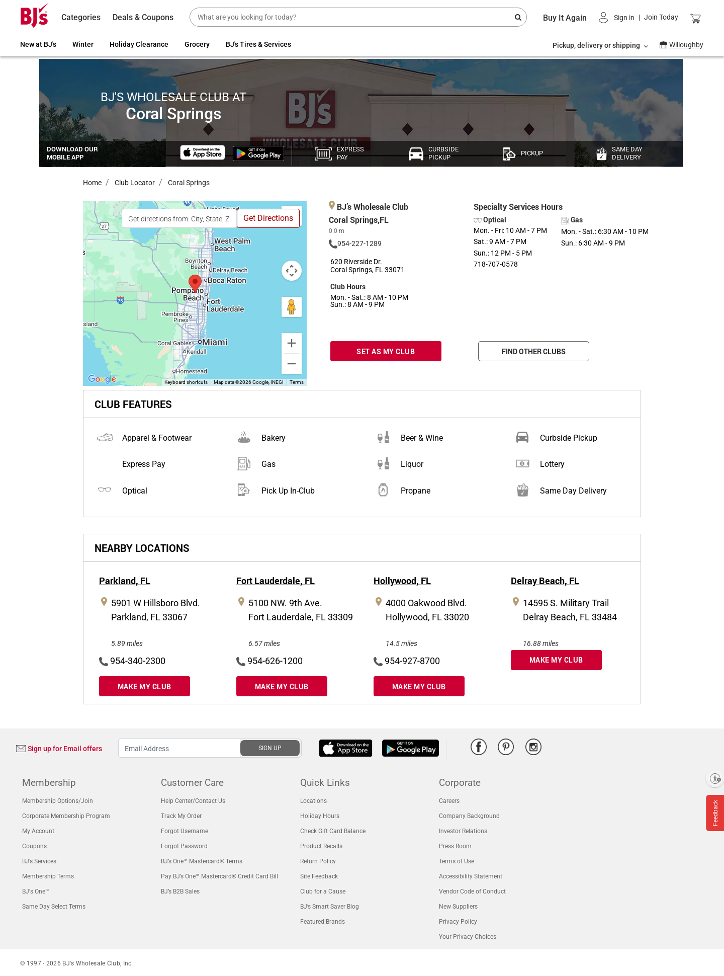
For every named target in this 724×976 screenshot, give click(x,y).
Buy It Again (565, 18)
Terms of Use (456, 861)
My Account (38, 831)
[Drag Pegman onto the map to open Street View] (292, 307)
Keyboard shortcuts (186, 382)
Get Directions (268, 218)
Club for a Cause (322, 891)
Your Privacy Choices (467, 936)
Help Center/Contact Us (193, 800)
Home (92, 183)
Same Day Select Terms (53, 906)
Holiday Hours (319, 816)
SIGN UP (270, 748)
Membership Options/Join (57, 800)
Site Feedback (319, 876)
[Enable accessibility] (715, 778)
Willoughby (686, 45)
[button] (638, 17)
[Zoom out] (292, 364)
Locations (313, 800)
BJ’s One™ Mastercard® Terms (201, 861)
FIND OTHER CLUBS (534, 351)
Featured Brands (322, 921)
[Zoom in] (292, 343)
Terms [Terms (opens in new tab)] (297, 382)
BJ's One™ (35, 891)
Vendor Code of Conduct (472, 891)
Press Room (455, 846)
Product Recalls (321, 846)
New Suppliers (458, 906)
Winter (83, 44)
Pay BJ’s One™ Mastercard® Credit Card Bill (219, 876)
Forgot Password (184, 846)
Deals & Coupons (143, 17)
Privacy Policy (458, 921)
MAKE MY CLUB (144, 686)
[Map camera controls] (292, 271)
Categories (81, 17)
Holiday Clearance (139, 44)
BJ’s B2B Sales (180, 891)
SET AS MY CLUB (385, 351)
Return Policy (318, 861)
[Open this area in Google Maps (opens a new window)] (102, 379)
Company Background (469, 816)
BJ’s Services (39, 861)
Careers (449, 800)
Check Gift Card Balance (333, 831)
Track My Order (181, 816)
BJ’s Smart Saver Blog (329, 906)
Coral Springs (188, 183)
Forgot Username (184, 831)
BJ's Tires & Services (258, 44)
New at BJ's (38, 44)
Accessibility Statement (470, 876)
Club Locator (134, 183)
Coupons (34, 846)
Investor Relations (463, 831)
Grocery (197, 44)
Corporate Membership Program (66, 816)
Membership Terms (48, 876)
